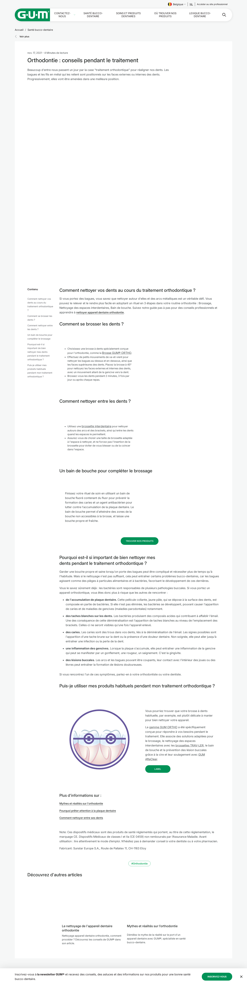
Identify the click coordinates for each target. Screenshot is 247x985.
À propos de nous (95, 967)
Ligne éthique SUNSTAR (140, 960)
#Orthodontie (139, 799)
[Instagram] (211, 962)
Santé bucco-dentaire (93, 15)
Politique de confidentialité (144, 952)
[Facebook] (202, 962)
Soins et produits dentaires (128, 15)
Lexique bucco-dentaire (200, 15)
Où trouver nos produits (165, 15)
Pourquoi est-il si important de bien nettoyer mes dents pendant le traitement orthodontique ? (38, 288)
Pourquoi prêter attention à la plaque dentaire (89, 746)
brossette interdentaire (96, 362)
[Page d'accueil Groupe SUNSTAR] (43, 953)
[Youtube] (227, 962)
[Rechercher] (221, 15)
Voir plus (24, 36)
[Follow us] (191, 4)
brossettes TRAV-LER (189, 681)
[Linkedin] (219, 962)
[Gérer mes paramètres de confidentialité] (227, 972)
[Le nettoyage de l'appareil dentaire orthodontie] (92, 836)
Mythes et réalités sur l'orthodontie (82, 739)
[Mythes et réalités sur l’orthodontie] (157, 836)
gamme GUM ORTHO (163, 663)
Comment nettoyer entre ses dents (82, 753)
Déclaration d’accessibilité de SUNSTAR (150, 964)
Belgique (177, 4)
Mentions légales (138, 948)
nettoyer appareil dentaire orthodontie (101, 248)
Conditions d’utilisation (142, 956)
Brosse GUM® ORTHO (116, 288)
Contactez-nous (62, 15)
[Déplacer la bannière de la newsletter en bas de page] (241, 919)
